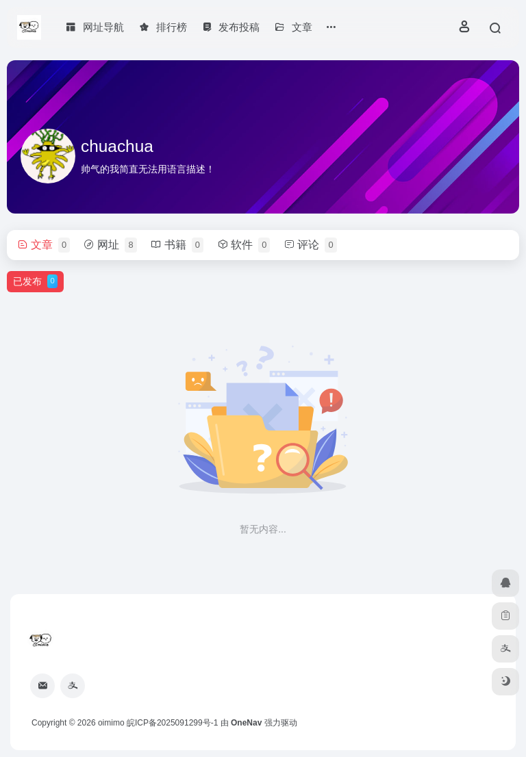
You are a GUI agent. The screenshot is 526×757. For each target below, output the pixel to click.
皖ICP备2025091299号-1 (172, 723)
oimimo (111, 723)
